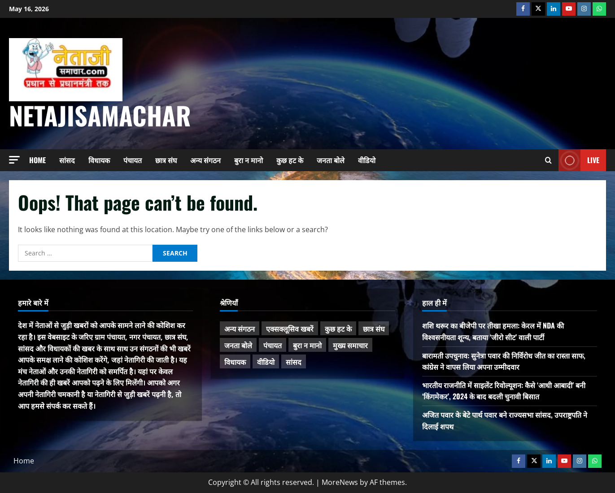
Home (37, 160)
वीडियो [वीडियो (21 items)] (266, 361)
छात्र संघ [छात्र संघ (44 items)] (373, 328)
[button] (14, 160)
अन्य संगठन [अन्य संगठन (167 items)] (239, 328)
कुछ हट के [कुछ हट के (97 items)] (338, 328)
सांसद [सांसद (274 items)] (293, 361)
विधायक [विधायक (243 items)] (235, 361)
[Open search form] (548, 160)
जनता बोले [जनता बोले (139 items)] (238, 345)
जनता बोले (331, 160)
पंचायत (132, 160)
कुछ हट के (289, 160)
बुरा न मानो (248, 160)
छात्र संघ (166, 160)
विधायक (99, 160)
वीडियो (366, 160)
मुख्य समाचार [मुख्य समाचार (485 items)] (350, 345)
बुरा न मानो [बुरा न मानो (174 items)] (307, 345)
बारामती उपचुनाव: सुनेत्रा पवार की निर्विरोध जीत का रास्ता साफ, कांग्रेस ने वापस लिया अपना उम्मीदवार (503, 361)
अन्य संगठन (205, 160)
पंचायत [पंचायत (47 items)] (272, 345)
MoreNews (340, 482)
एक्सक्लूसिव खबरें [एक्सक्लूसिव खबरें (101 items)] (290, 328)
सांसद (67, 160)
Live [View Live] (578, 160)
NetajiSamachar (100, 115)
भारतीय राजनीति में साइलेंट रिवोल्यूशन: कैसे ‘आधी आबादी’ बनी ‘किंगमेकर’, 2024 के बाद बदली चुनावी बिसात (503, 391)
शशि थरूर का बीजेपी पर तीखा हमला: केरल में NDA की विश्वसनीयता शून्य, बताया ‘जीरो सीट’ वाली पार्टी (493, 331)
